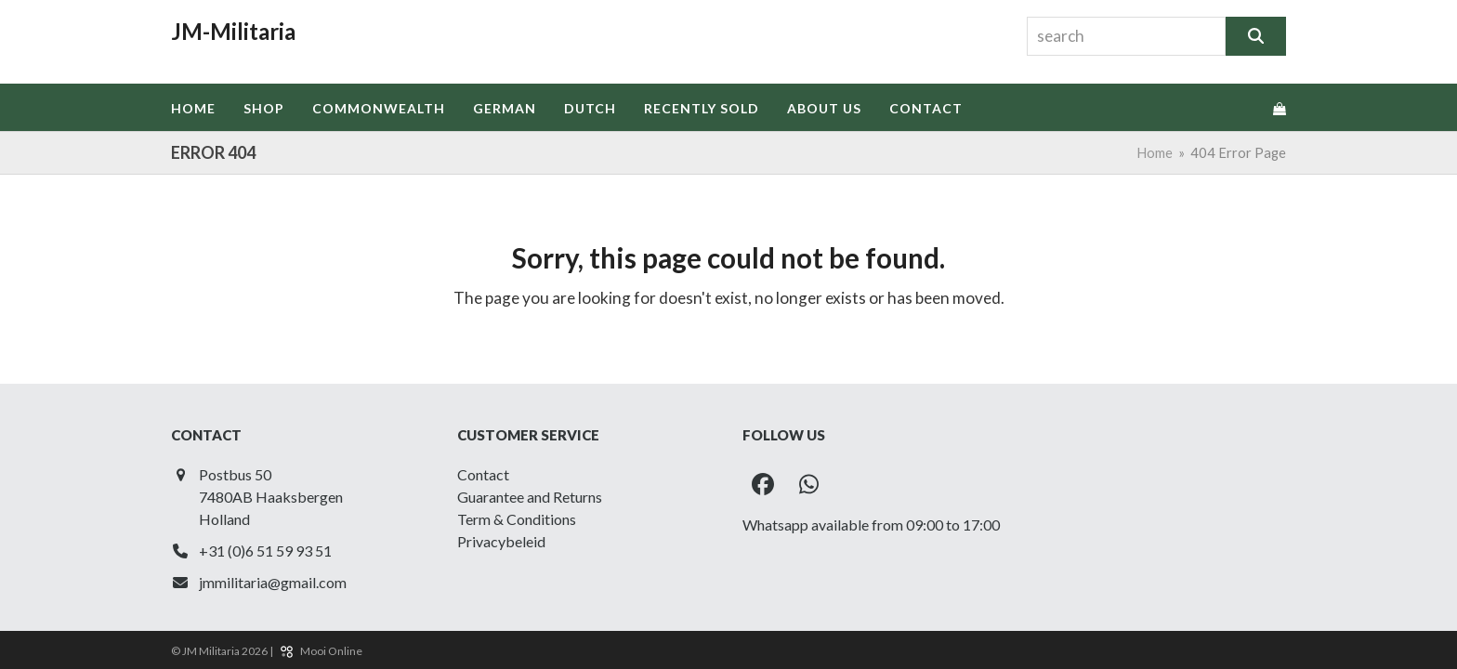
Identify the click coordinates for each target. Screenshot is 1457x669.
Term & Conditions (516, 519)
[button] (1279, 108)
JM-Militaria (233, 31)
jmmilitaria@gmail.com (273, 582)
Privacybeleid (501, 541)
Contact (483, 474)
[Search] (1256, 36)
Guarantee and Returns (529, 496)
